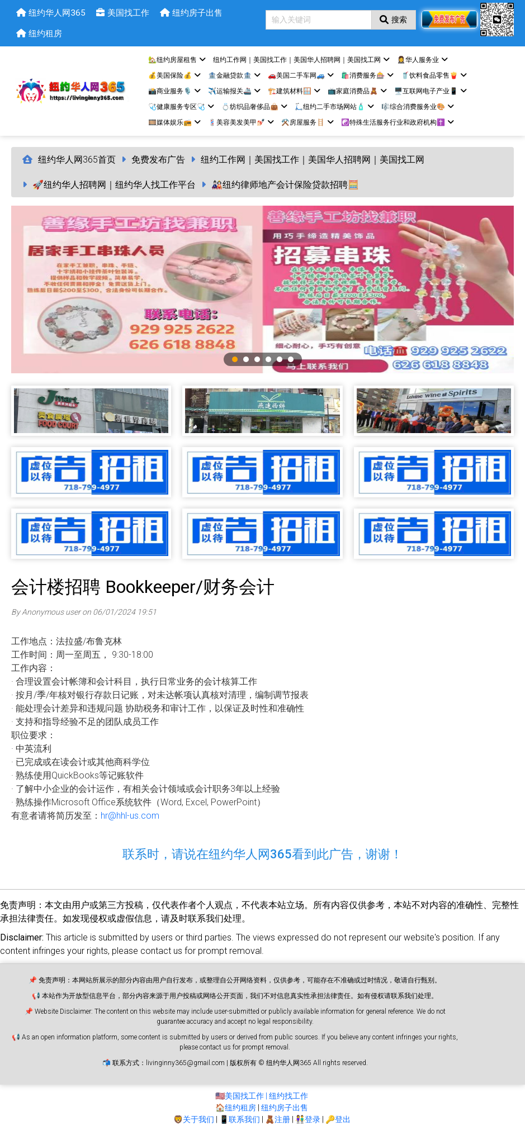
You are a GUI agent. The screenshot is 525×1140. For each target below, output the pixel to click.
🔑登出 (338, 1122)
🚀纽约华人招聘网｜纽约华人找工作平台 (114, 187)
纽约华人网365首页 (77, 162)
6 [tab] (291, 362)
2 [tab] (246, 362)
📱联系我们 (239, 1122)
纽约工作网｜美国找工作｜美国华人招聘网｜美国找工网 (312, 162)
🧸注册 (277, 1122)
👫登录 (307, 1122)
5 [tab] (279, 362)
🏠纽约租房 (235, 1110)
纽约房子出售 (284, 1110)
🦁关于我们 (193, 1122)
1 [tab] (235, 362)
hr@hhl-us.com (130, 818)
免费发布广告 (158, 162)
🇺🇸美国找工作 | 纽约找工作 (261, 1098)
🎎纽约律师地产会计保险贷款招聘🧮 (285, 187)
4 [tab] (268, 362)
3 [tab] (257, 362)
